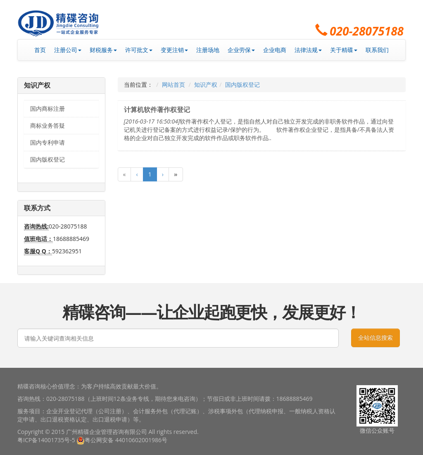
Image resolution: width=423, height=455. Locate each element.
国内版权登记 (47, 159)
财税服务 (103, 50)
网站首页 (173, 84)
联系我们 (377, 50)
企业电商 (274, 50)
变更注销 (174, 50)
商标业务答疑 (47, 125)
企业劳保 (241, 50)
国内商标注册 (47, 108)
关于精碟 (343, 50)
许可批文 (138, 50)
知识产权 (205, 84)
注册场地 (207, 50)
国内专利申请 (47, 142)
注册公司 (67, 50)
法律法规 (308, 50)
